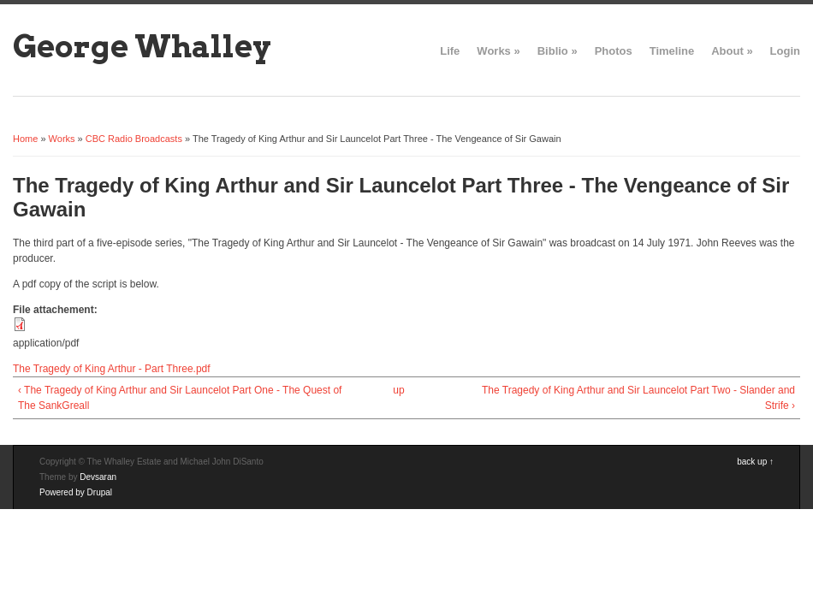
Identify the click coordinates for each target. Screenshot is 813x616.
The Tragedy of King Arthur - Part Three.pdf (112, 369)
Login (785, 50)
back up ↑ (755, 461)
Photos (613, 50)
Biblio (557, 50)
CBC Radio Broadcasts (134, 138)
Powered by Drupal (75, 492)
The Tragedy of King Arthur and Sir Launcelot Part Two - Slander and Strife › (638, 398)
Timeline (672, 50)
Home (25, 138)
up (398, 390)
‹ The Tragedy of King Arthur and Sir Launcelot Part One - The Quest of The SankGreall (179, 398)
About (731, 50)
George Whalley (142, 46)
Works (498, 50)
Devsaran (98, 477)
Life (450, 50)
